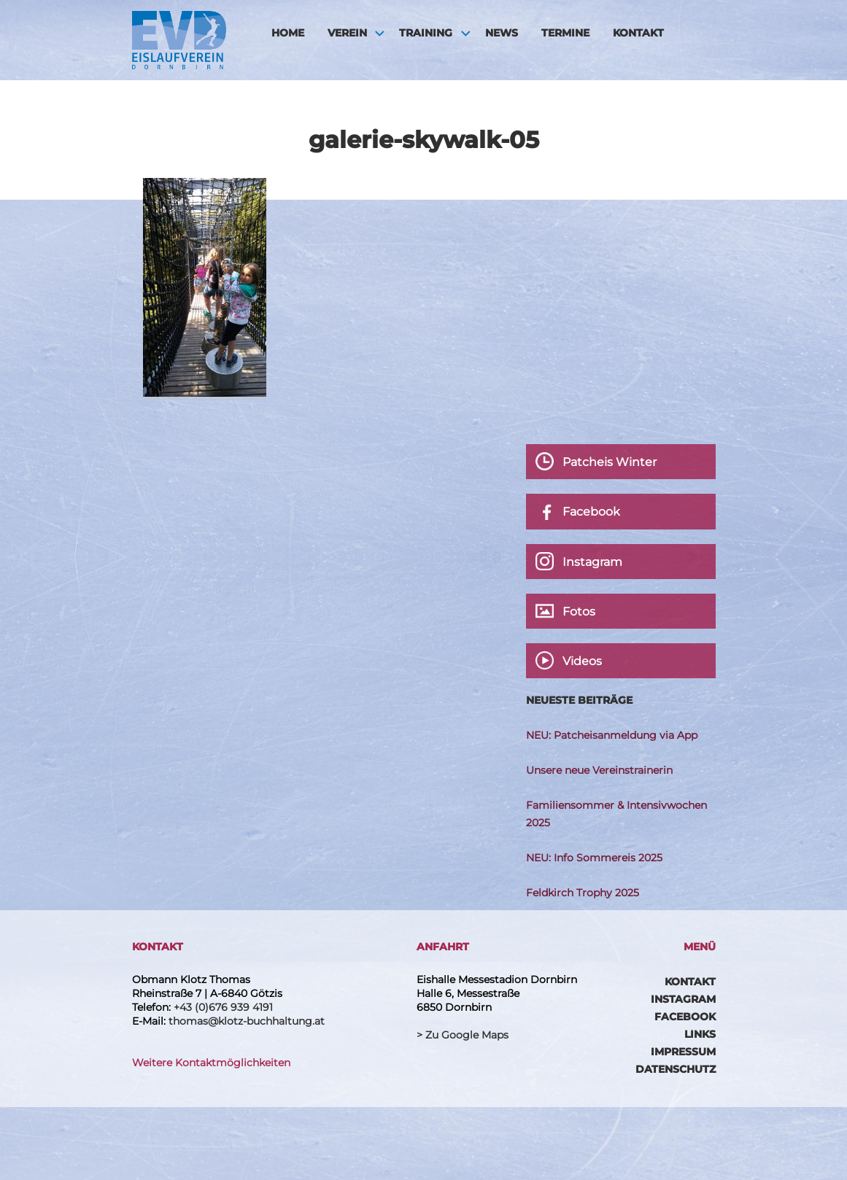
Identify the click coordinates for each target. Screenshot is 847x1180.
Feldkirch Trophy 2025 (582, 892)
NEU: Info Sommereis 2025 (594, 857)
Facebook (685, 1016)
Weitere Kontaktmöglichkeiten (211, 1062)
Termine (565, 32)
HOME (287, 32)
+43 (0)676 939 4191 (223, 1007)
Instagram (683, 999)
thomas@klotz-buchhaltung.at (247, 1021)
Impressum (683, 1051)
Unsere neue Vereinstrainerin (599, 770)
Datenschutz (675, 1069)
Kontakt (638, 32)
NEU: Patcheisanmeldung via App (611, 735)
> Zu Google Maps (462, 1035)
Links (700, 1034)
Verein (347, 32)
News (501, 32)
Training (425, 32)
